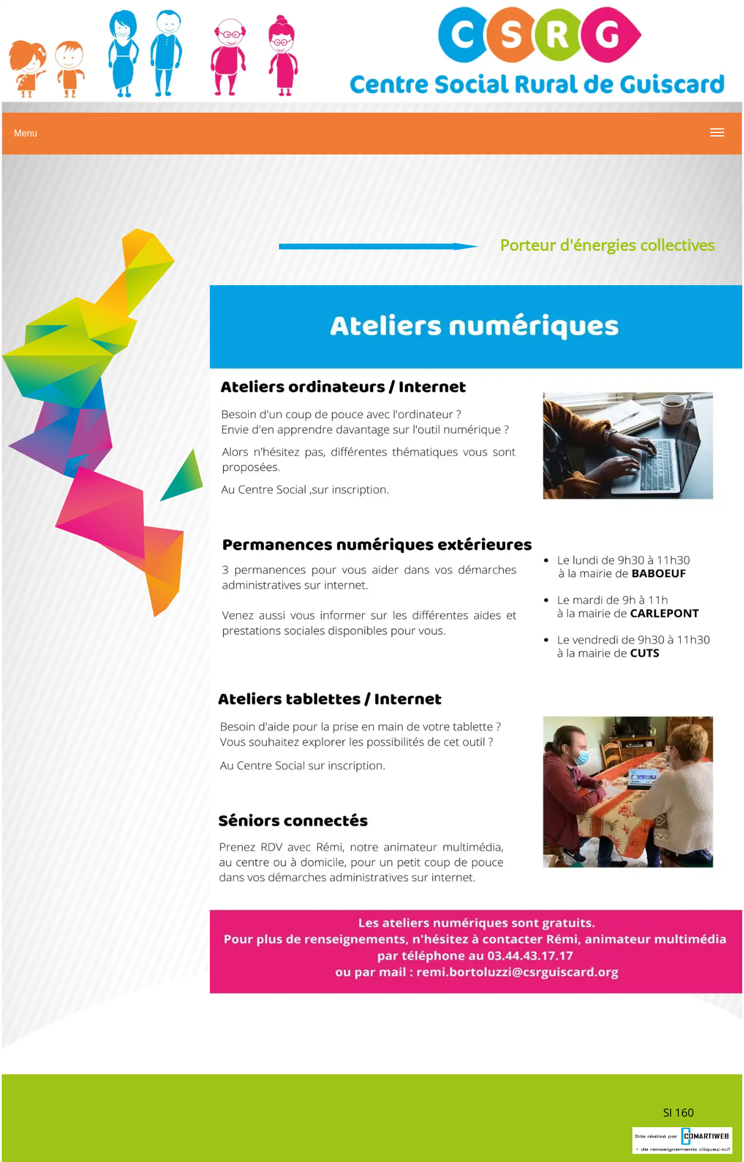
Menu (369, 140)
